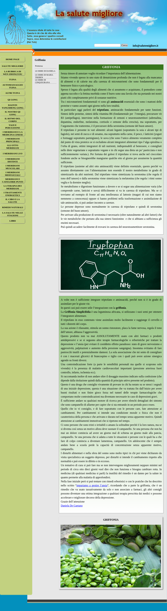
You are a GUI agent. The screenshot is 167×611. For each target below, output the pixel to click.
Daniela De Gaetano (72, 505)
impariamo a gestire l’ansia (92, 485)
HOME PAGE (13, 59)
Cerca (124, 45)
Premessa (39, 66)
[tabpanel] (145, 46)
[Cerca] (107, 45)
